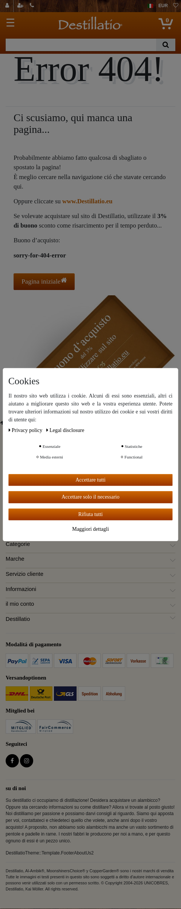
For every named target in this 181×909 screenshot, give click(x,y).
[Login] (8, 6)
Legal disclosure (65, 430)
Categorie (18, 544)
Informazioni (21, 589)
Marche (15, 559)
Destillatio (18, 619)
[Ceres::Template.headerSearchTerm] (81, 45)
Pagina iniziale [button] (44, 281)
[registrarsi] (21, 6)
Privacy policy (26, 430)
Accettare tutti (90, 480)
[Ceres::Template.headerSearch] (165, 45)
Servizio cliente (24, 574)
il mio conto (20, 604)
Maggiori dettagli (90, 529)
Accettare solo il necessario (90, 497)
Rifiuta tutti (90, 514)
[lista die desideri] (175, 6)
